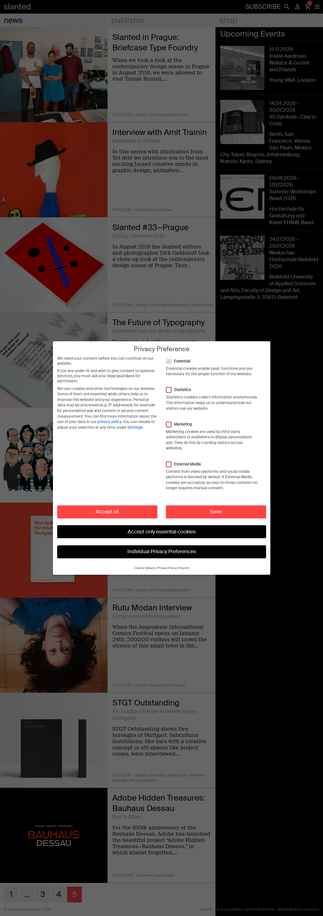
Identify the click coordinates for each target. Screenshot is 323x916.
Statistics (181, 384)
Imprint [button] (184, 562)
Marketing (182, 418)
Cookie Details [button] (144, 562)
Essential (181, 355)
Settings (134, 421)
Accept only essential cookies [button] (162, 526)
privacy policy (109, 416)
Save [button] (216, 506)
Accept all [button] (107, 506)
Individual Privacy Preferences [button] (161, 546)
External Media (186, 458)
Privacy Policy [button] (167, 562)
